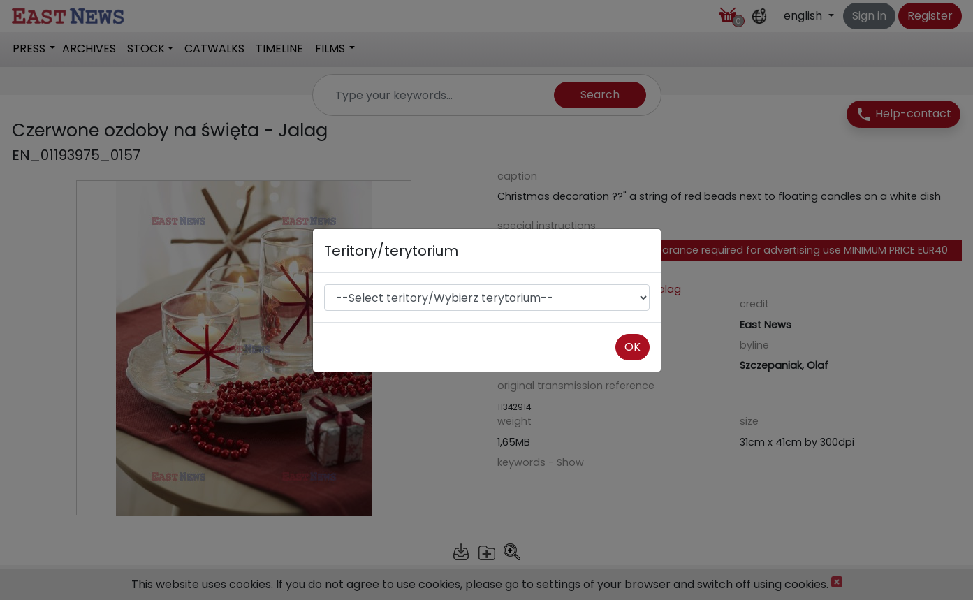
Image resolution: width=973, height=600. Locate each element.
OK (632, 347)
